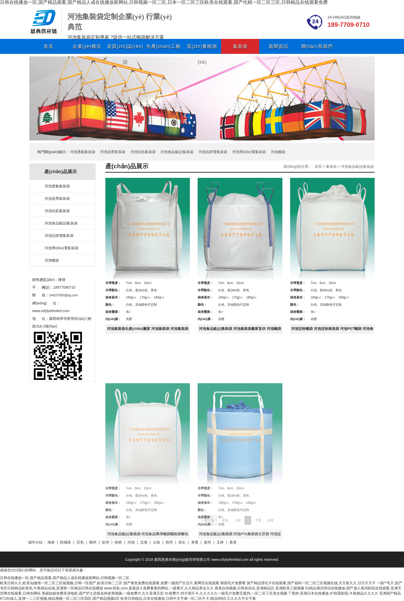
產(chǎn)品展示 (127, 166)
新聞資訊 (278, 46)
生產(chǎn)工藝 (163, 46)
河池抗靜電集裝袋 (212, 152)
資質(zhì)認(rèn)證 (125, 49)
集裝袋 (240, 46)
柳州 (92, 542)
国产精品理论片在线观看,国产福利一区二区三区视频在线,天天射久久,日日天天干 (311, 583)
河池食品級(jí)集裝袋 (177, 152)
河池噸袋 (278, 152)
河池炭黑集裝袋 (112, 152)
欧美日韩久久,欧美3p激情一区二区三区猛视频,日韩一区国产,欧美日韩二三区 (61, 583)
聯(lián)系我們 (317, 46)
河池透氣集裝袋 (82, 152)
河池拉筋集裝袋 (143, 152)
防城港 (65, 542)
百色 (80, 542)
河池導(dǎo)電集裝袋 (249, 152)
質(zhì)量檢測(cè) (202, 49)
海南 (51, 542)
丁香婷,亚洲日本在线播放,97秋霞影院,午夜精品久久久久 (333, 593)
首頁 (48, 46)
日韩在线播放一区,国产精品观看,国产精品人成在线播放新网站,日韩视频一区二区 (64, 578)
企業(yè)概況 (87, 46)
